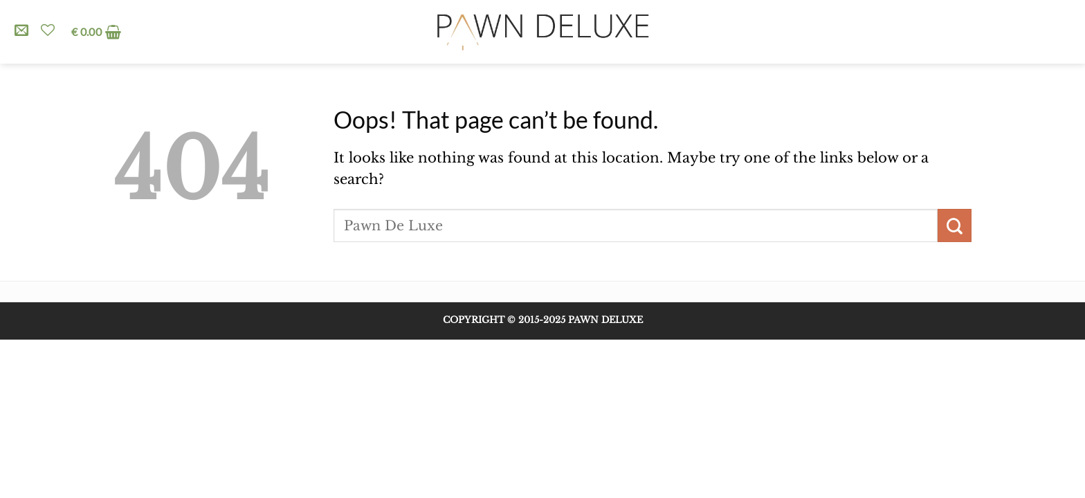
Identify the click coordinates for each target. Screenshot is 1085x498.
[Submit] (955, 225)
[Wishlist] (48, 29)
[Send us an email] (21, 31)
